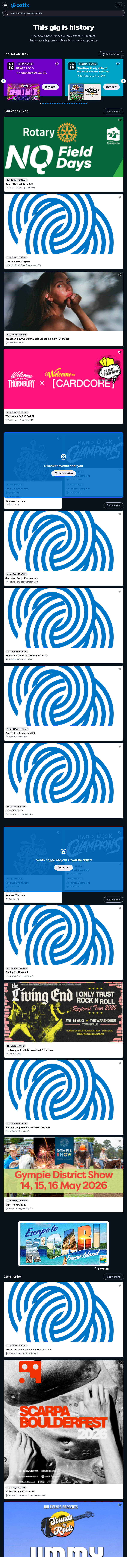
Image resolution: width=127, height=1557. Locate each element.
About (98, 1527)
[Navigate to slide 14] (72, 103)
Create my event (55, 1539)
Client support (53, 1549)
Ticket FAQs (12, 1547)
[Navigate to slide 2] (43, 103)
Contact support (17, 1528)
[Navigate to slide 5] (50, 103)
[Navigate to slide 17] (79, 103)
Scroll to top (63, 1485)
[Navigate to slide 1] (40, 103)
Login (50, 1528)
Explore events (14, 1534)
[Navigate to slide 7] (55, 103)
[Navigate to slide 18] (81, 103)
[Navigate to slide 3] (45, 103)
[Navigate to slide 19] (84, 103)
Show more (113, 111)
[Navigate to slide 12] (67, 103)
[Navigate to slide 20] (86, 103)
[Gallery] (63, 81)
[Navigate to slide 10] (62, 103)
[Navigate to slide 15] (74, 103)
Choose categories (63, 711)
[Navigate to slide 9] (60, 103)
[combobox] (63, 13)
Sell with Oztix (53, 1534)
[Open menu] (5, 5)
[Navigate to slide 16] (77, 103)
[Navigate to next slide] (123, 81)
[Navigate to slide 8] (57, 103)
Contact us (101, 1537)
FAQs (98, 1532)
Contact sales (68, 1528)
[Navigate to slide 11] (65, 103)
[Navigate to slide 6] (52, 103)
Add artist (63, 403)
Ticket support (14, 1551)
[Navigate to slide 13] (69, 103)
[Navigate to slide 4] (48, 103)
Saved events (13, 1539)
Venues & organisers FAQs (60, 1544)
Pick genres (63, 978)
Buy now (50, 86)
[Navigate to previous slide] (3, 81)
